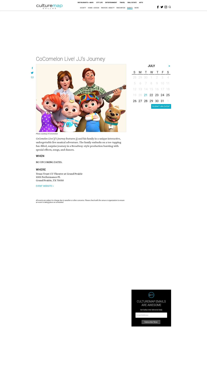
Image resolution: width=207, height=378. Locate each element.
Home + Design (93, 8)
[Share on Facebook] (32, 68)
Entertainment (111, 2)
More (137, 8)
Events (130, 8)
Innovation (120, 8)
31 (162, 101)
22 (151, 95)
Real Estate (132, 2)
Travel (122, 2)
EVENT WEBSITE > (45, 186)
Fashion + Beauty (107, 8)
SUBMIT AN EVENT (161, 106)
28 (145, 101)
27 (140, 101)
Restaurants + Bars (85, 2)
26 (134, 101)
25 (168, 95)
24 (162, 95)
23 (157, 95)
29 (151, 101)
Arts (141, 2)
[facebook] (158, 7)
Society (83, 8)
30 (157, 101)
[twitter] (162, 7)
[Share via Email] (32, 77)
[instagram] (165, 7)
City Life (99, 2)
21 (145, 95)
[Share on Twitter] (32, 72)
